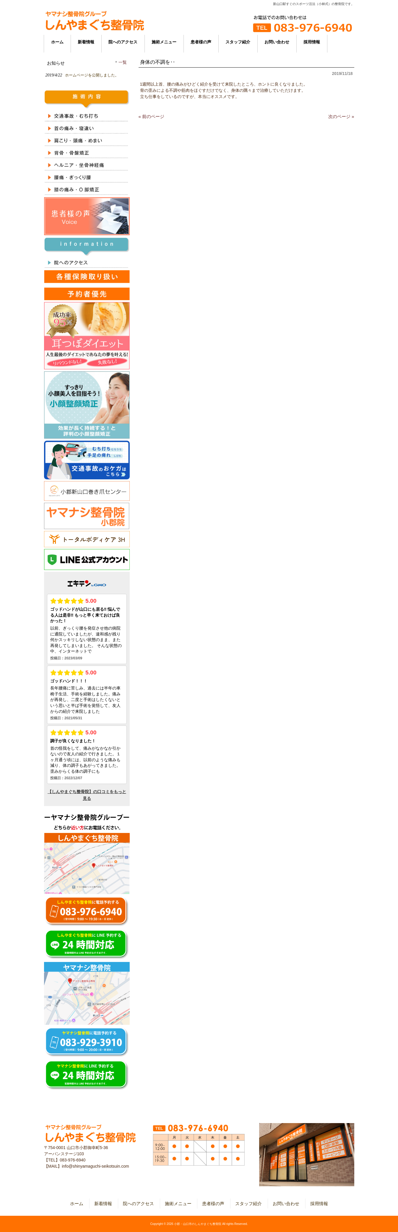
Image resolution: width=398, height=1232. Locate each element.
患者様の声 (213, 1203)
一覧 (122, 62)
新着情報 (103, 1203)
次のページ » (341, 116)
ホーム (76, 1203)
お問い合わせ (286, 1203)
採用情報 (319, 1203)
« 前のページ (152, 116)
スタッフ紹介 (248, 1203)
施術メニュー (178, 1203)
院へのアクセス (138, 1203)
